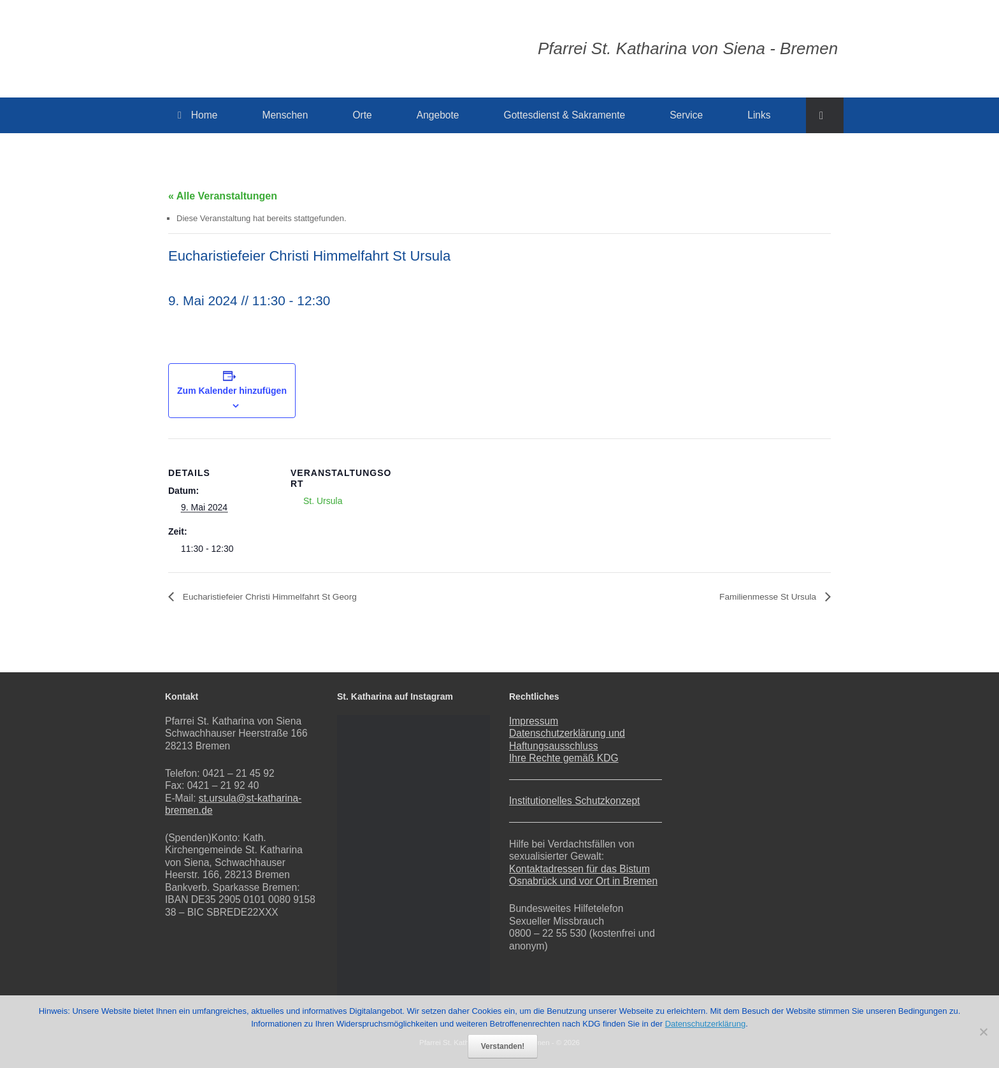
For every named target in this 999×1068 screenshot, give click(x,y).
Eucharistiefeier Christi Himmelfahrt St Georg (283, 596)
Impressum (533, 721)
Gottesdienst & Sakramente (565, 115)
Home (197, 115)
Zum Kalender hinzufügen (232, 391)
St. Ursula (322, 501)
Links (758, 115)
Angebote (438, 115)
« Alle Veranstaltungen (222, 196)
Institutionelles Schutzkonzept (574, 800)
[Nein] (983, 1031)
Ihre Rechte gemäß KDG (564, 758)
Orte (361, 115)
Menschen (285, 115)
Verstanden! (503, 1046)
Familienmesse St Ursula (761, 596)
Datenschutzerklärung (705, 1023)
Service (686, 115)
